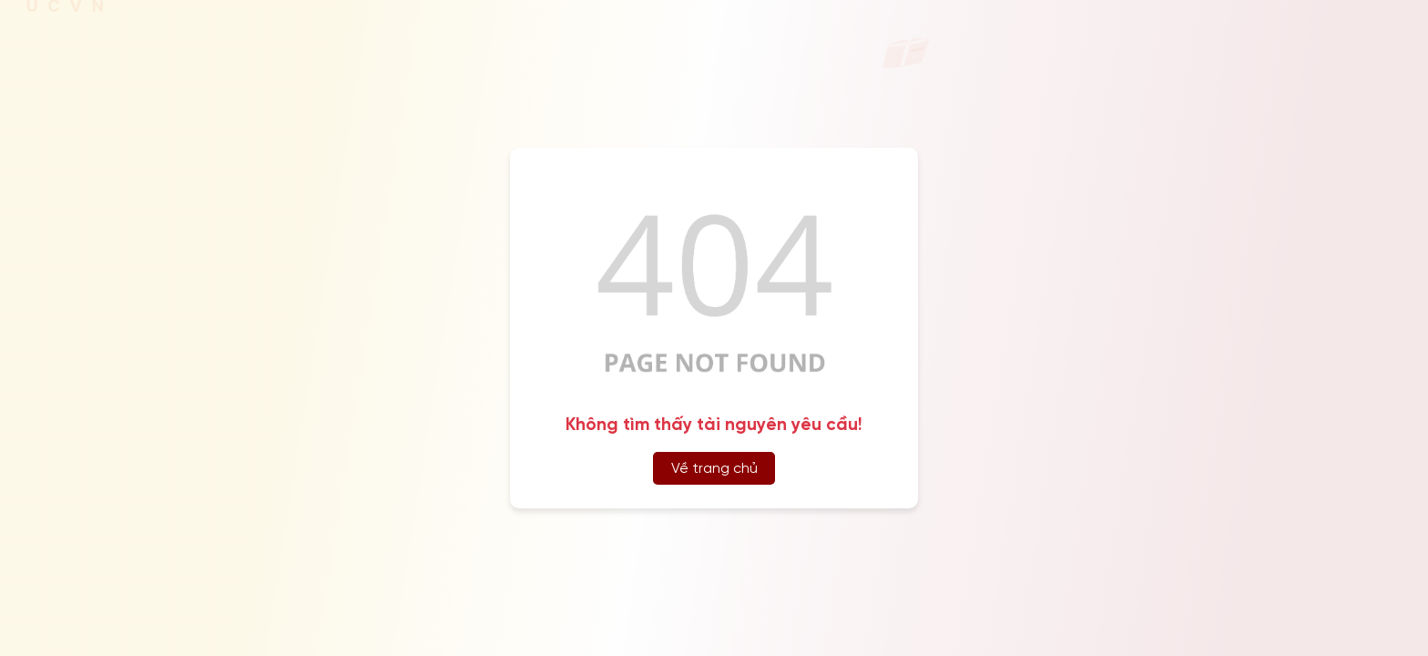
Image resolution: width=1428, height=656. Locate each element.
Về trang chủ (714, 469)
